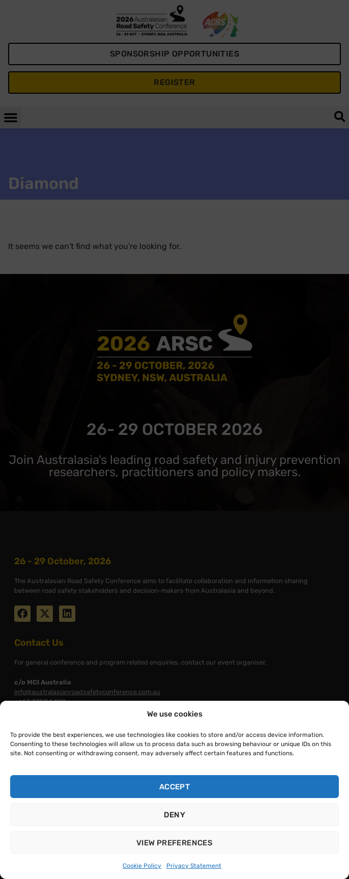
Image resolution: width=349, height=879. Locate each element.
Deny (175, 814)
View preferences (174, 842)
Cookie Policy (142, 865)
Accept (174, 786)
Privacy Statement (193, 865)
